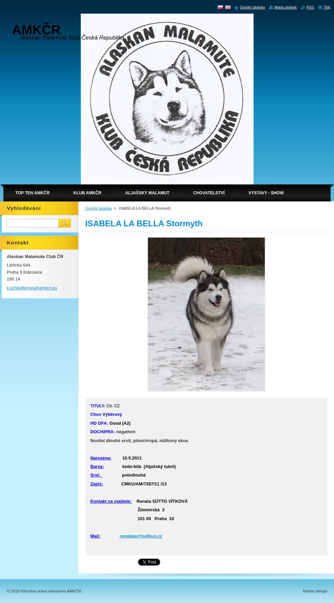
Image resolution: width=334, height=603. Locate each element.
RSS (310, 7)
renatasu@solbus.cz (141, 536)
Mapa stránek (285, 7)
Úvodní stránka (98, 208)
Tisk (326, 7)
